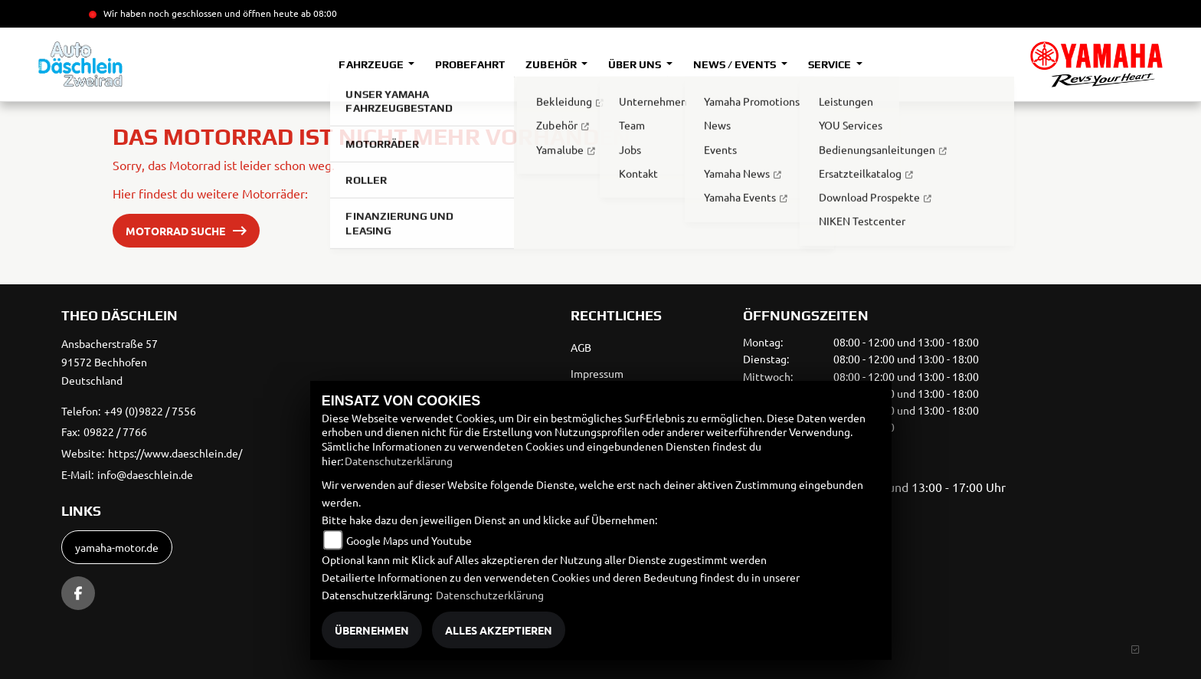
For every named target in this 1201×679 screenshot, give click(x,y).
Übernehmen (372, 630)
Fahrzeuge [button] (372, 64)
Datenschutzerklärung (399, 460)
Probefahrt (470, 64)
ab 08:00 (318, 13)
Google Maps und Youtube (409, 540)
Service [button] (830, 64)
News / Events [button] (735, 64)
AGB (581, 347)
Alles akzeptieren (498, 630)
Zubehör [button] (551, 64)
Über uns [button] (635, 64)
